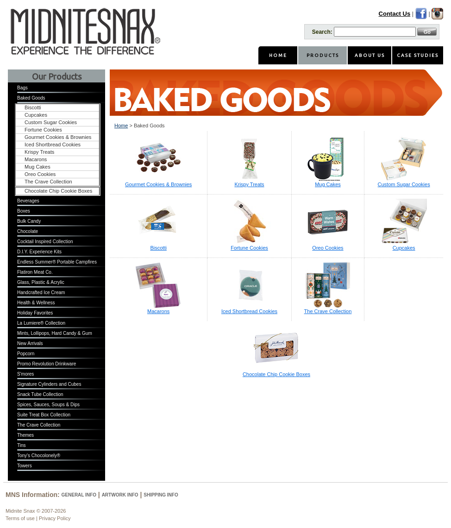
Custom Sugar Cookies (51, 122)
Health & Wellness (36, 302)
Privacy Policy (54, 518)
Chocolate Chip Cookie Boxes (58, 191)
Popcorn (25, 353)
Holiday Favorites (35, 312)
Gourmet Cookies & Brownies (58, 137)
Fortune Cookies (43, 129)
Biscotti (33, 107)
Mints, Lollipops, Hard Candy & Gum (54, 333)
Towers (24, 465)
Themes (25, 435)
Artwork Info (120, 494)
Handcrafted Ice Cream (41, 292)
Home (121, 125)
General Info (79, 494)
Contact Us (395, 13)
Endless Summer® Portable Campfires (57, 261)
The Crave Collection (48, 181)
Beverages (28, 200)
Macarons (36, 159)
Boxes (23, 211)
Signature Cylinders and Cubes (49, 384)
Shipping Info (161, 494)
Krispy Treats (39, 152)
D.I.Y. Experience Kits (39, 251)
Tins (21, 445)
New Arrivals (30, 343)
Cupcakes (36, 115)
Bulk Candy (29, 221)
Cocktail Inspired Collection (45, 241)
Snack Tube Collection (40, 394)
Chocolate (27, 231)
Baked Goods (31, 98)
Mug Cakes (37, 167)
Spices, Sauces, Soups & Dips (48, 404)
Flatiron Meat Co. (35, 272)
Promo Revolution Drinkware (46, 363)
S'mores (25, 374)
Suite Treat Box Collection (43, 414)
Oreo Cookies (40, 174)
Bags (22, 87)
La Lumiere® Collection (41, 323)
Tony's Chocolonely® (38, 455)
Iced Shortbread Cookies (53, 144)
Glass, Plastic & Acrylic (40, 282)
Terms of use (20, 518)
